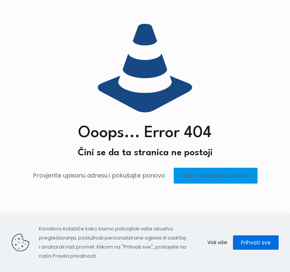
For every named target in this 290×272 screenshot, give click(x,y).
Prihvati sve (256, 242)
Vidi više (217, 242)
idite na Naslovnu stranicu (216, 175)
